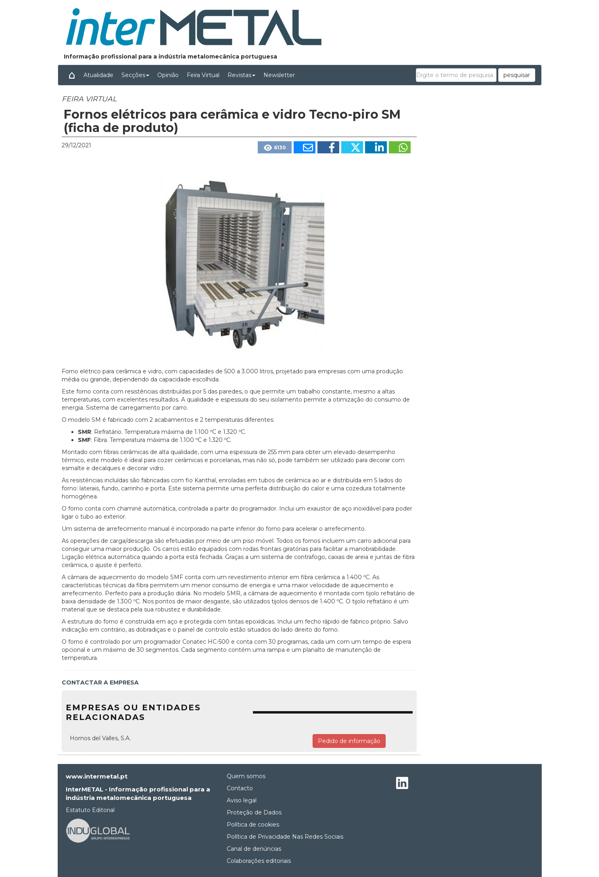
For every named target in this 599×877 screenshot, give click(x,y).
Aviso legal (242, 800)
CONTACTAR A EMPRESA (100, 682)
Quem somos (246, 776)
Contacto (240, 788)
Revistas (241, 75)
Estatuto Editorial (90, 810)
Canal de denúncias (254, 848)
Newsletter (279, 75)
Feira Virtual (203, 75)
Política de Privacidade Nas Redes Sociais (285, 836)
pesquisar (516, 75)
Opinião (168, 75)
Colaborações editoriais (259, 860)
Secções (135, 75)
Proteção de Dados (254, 812)
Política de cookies (253, 824)
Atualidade (98, 75)
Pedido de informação (349, 741)
